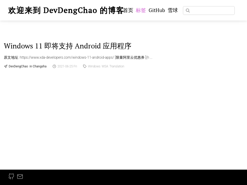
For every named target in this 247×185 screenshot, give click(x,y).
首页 (128, 10)
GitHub (157, 10)
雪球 (173, 10)
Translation (116, 66)
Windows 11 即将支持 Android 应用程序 (67, 45)
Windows (94, 66)
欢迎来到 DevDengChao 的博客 (66, 10)
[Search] (209, 10)
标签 (141, 10)
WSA (105, 66)
